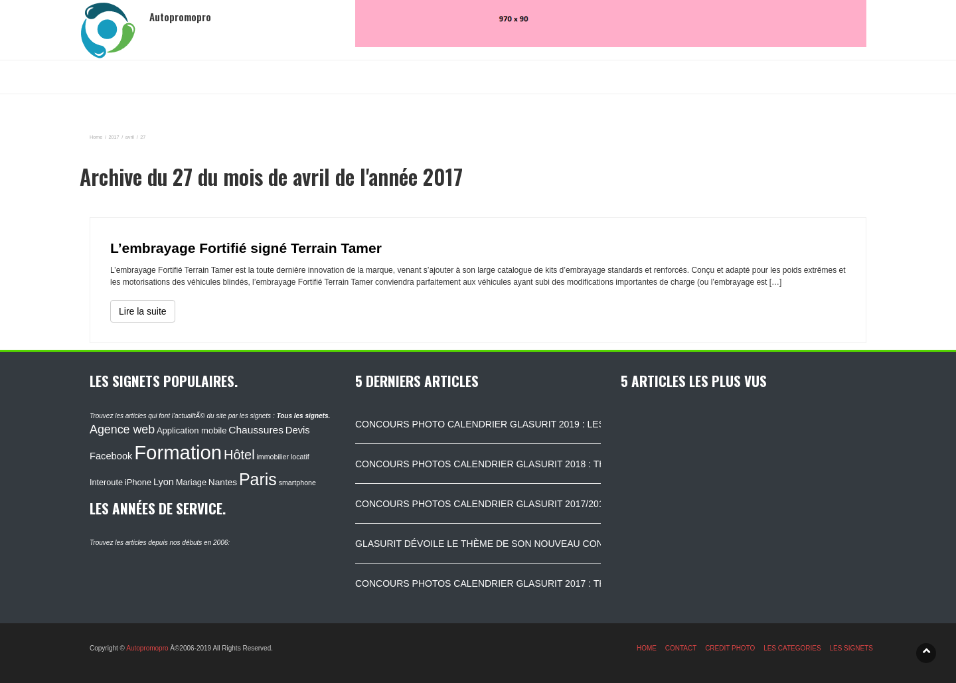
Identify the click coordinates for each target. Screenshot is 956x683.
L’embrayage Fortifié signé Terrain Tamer (246, 248)
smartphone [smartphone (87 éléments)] (297, 483)
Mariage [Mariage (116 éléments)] (191, 482)
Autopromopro (147, 648)
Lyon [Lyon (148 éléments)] (163, 482)
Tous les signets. (303, 415)
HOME (647, 648)
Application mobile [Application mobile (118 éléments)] (192, 430)
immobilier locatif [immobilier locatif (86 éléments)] (282, 457)
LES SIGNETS (851, 648)
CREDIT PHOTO (730, 648)
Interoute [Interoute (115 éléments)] (106, 482)
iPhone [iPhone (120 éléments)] (138, 482)
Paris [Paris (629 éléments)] (258, 479)
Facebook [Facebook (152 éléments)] (111, 456)
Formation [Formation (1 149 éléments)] (178, 452)
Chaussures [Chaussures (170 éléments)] (255, 429)
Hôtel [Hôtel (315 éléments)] (239, 454)
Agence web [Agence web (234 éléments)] (122, 429)
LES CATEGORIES (792, 648)
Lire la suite (143, 311)
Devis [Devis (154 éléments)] (297, 430)
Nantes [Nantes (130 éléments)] (222, 482)
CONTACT (681, 648)
